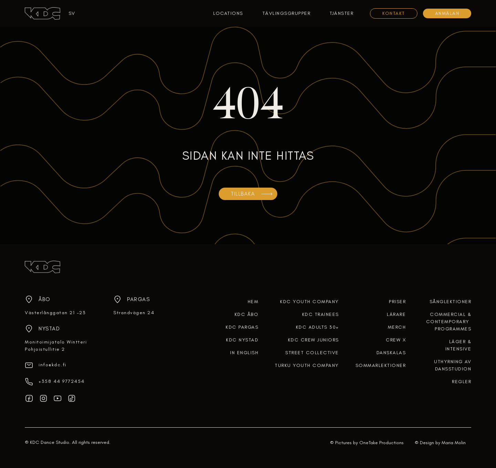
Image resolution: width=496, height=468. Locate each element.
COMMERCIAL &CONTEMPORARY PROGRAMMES (449, 321)
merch (397, 327)
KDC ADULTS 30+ (317, 327)
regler (461, 382)
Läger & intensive (458, 345)
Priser (397, 302)
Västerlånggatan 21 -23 (55, 313)
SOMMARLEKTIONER (380, 365)
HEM (253, 302)
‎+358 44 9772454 (62, 381)
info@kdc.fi (52, 365)
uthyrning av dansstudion (452, 365)
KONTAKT (393, 13)
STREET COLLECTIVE (312, 353)
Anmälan (447, 13)
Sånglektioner (451, 302)
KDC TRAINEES (320, 314)
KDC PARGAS (242, 327)
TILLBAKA (243, 193)
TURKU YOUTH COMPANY (307, 365)
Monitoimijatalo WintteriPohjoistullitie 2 (56, 345)
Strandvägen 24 (133, 313)
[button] (69, 13)
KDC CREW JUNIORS (313, 340)
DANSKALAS (391, 353)
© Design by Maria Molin (440, 443)
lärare (396, 314)
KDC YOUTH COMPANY (309, 302)
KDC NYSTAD (242, 340)
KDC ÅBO (247, 314)
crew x (396, 340)
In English (244, 353)
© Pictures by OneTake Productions (367, 443)
